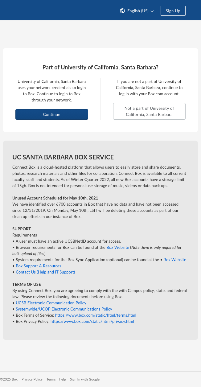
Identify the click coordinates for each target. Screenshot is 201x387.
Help (62, 379)
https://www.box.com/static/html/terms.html (95, 315)
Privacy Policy (32, 379)
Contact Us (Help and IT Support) (45, 272)
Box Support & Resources (38, 265)
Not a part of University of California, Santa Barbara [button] (149, 111)
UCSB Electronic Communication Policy (51, 302)
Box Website (117, 247)
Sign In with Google (85, 379)
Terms (51, 379)
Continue (51, 114)
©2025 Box (9, 379)
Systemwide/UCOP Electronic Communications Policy (64, 309)
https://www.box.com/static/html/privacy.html (92, 321)
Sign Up (173, 10)
